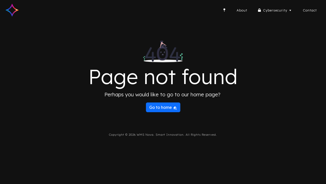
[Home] (224, 10)
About (242, 10)
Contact (310, 10)
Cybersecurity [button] (278, 10)
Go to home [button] (163, 107)
